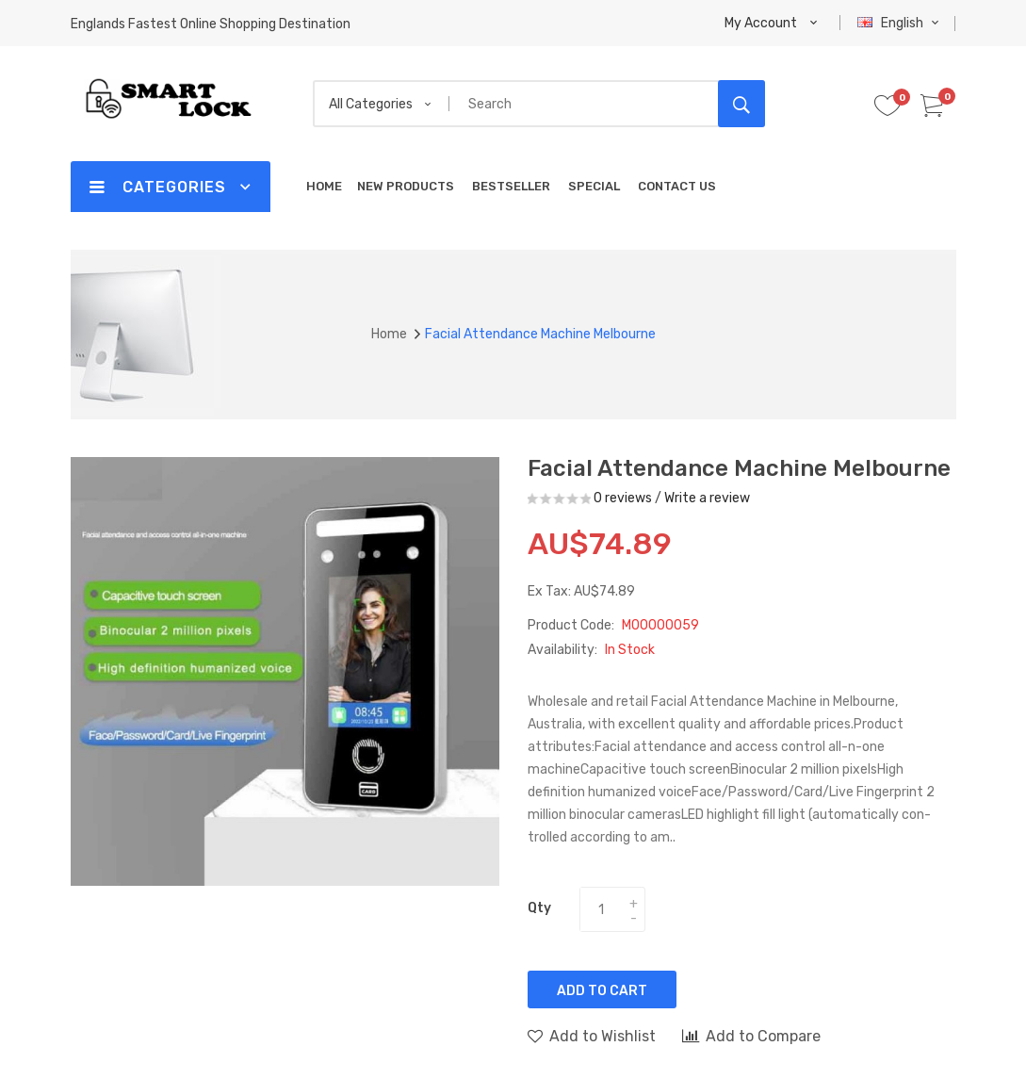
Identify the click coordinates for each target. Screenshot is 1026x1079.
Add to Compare (751, 1036)
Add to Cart (602, 991)
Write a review (707, 498)
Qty (539, 908)
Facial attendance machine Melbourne (540, 334)
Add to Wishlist (592, 1036)
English (900, 23)
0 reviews (623, 498)
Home (389, 334)
